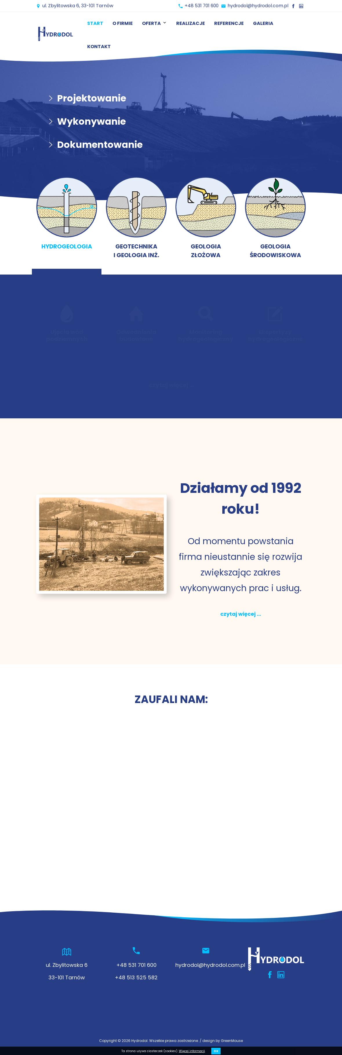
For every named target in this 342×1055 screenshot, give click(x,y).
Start (95, 23)
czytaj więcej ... (171, 385)
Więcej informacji (192, 1051)
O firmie (122, 23)
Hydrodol (139, 1040)
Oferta (154, 23)
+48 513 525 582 (136, 977)
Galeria (263, 23)
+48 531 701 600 (200, 5)
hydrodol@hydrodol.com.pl (257, 5)
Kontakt (99, 46)
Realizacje (190, 23)
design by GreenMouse (222, 1040)
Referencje (229, 23)
